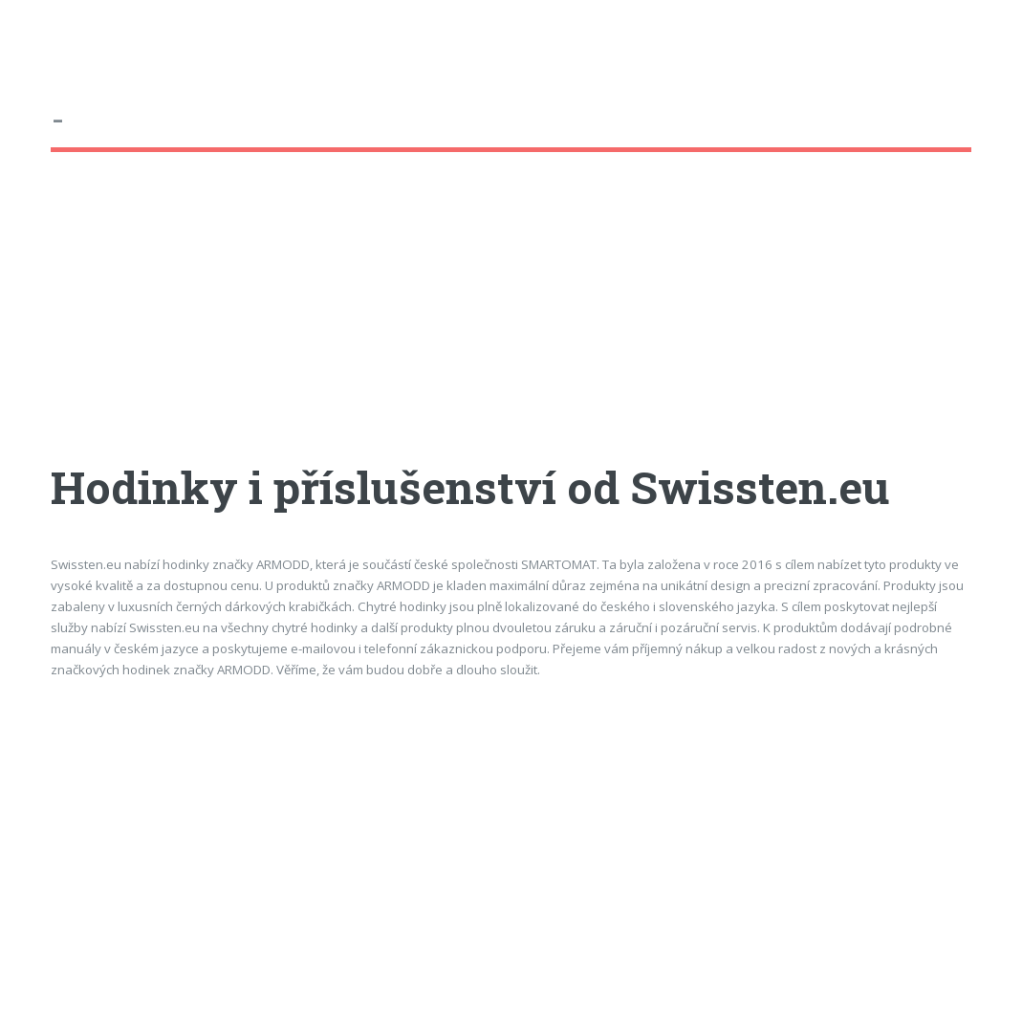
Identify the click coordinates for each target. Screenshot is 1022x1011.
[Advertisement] (510, 324)
